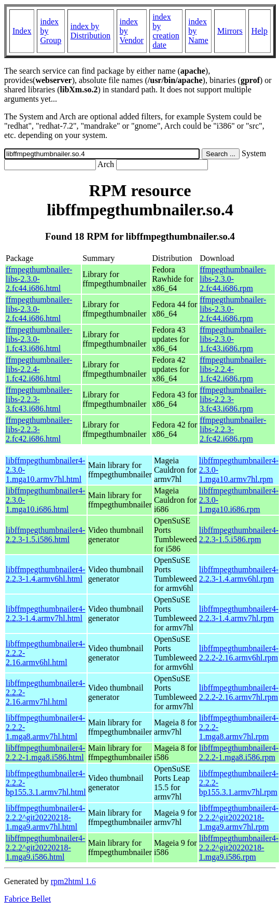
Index (21, 30)
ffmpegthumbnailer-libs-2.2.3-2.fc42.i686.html (39, 429)
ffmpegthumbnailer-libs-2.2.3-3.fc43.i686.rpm (233, 399)
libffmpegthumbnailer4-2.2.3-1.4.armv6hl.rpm (238, 574)
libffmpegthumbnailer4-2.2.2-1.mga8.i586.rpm (238, 752)
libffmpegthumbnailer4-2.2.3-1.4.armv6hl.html (45, 574)
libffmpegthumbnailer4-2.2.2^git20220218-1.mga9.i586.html (45, 847)
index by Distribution (90, 31)
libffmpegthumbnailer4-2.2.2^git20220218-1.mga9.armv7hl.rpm (238, 817)
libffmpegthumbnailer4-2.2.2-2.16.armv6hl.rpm (238, 653)
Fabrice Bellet (27, 898)
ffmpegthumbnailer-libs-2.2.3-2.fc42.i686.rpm (233, 429)
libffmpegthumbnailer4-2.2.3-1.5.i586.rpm (238, 535)
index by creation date (165, 30)
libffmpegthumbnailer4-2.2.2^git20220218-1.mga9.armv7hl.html (45, 817)
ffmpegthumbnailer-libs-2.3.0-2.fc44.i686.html (39, 279)
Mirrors (230, 30)
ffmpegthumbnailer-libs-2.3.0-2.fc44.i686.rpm (233, 279)
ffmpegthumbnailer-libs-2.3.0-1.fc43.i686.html (39, 339)
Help (259, 30)
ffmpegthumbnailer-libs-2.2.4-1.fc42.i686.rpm (233, 369)
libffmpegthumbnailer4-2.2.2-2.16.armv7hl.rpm (238, 692)
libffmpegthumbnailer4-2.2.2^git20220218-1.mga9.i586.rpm (238, 847)
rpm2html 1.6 (73, 881)
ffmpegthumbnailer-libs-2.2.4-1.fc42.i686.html (39, 369)
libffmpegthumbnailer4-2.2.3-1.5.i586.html (45, 535)
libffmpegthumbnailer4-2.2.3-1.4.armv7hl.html (45, 613)
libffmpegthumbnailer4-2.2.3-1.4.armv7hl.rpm (238, 613)
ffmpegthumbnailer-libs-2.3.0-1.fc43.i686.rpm (233, 339)
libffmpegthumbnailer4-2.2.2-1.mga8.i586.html (45, 752)
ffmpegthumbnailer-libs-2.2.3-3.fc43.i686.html (39, 399)
